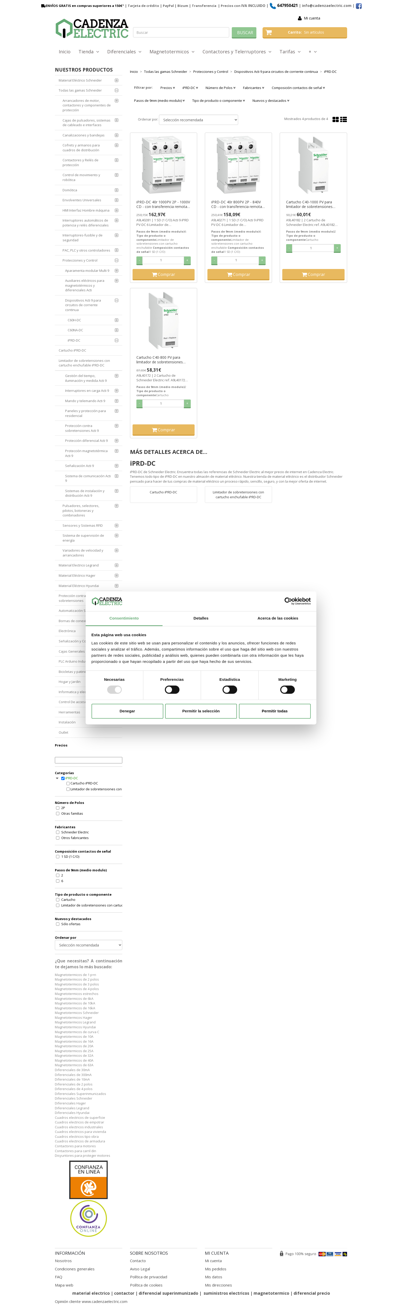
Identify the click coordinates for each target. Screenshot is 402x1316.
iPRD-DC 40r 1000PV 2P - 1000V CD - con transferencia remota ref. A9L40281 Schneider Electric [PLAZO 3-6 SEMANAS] (163, 204)
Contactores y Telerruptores (237, 51)
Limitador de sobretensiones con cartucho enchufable (95, 905)
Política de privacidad (148, 1276)
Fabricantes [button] (253, 87)
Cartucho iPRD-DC (72, 350)
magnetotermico (272, 1293)
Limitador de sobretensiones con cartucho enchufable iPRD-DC (84, 363)
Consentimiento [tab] (124, 618)
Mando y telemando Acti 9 (85, 400)
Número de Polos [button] (220, 87)
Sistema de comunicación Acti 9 (88, 478)
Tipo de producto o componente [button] (218, 100)
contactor (124, 1293)
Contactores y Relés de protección (80, 162)
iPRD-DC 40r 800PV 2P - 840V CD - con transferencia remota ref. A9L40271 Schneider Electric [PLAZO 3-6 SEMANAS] (237, 204)
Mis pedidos (215, 1268)
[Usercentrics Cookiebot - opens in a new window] (288, 601)
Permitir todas (275, 711)
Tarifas (290, 51)
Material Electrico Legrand (79, 565)
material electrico (91, 1293)
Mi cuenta (312, 18)
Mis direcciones (218, 1285)
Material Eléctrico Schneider (80, 80)
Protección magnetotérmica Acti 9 (86, 453)
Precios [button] (167, 87)
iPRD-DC (74, 340)
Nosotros (63, 1260)
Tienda (88, 51)
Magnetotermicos (172, 51)
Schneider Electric (75, 832)
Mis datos (213, 1276)
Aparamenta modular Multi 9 (87, 270)
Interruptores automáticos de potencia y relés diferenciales (86, 222)
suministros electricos (226, 1293)
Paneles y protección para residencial (85, 413)
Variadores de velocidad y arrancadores (83, 552)
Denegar (127, 711)
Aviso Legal (140, 1268)
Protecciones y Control (80, 260)
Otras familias (72, 813)
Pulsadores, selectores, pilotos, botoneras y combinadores (81, 510)
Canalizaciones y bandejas (84, 135)
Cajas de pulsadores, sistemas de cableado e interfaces (86, 122)
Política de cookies (146, 1285)
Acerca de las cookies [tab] (278, 618)
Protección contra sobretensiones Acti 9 (82, 428)
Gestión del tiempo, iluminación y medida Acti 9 (86, 378)
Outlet (63, 732)
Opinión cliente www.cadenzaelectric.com (91, 1301)
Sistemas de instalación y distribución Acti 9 (85, 493)
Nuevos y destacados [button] (271, 100)
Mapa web (64, 1285)
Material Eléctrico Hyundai (79, 585)
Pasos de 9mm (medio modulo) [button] (159, 100)
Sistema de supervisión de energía (83, 538)
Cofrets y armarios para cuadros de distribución (81, 147)
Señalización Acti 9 (79, 465)
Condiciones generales (75, 1268)
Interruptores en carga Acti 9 (87, 390)
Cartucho (68, 899)
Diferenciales (124, 51)
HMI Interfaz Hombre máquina (86, 210)
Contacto (138, 1260)
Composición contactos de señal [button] (298, 87)
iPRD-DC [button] (190, 87)
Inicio (65, 51)
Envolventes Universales (82, 200)
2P (63, 807)
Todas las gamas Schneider (80, 90)
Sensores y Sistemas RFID (83, 525)
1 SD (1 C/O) (70, 856)
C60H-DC (74, 320)
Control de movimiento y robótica (81, 177)
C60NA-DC (75, 330)
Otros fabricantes (75, 837)
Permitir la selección (201, 711)
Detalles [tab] (201, 618)
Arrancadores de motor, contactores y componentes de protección (87, 105)
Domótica (70, 190)
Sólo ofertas (71, 924)
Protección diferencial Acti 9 (86, 440)
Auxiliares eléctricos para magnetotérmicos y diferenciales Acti (84, 285)
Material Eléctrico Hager (77, 575)
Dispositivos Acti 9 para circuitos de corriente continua (83, 305)
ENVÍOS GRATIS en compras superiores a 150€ (81, 5)
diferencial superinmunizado (168, 1293)
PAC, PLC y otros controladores (86, 250)
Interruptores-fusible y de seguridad (83, 237)
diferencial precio (312, 1293)
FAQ (58, 1276)
